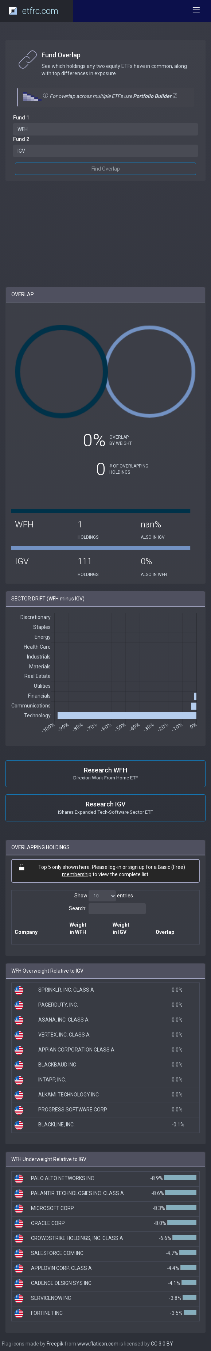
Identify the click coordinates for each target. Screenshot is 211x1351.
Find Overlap (105, 169)
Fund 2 (21, 139)
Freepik (55, 1344)
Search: (107, 908)
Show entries (103, 895)
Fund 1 (21, 118)
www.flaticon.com (97, 1344)
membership (76, 874)
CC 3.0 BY (162, 1344)
